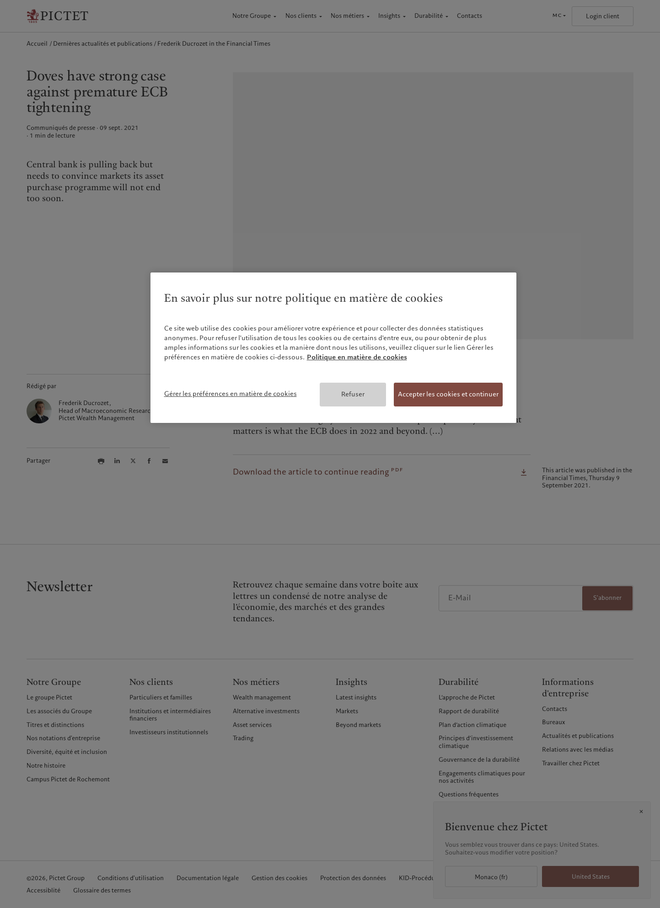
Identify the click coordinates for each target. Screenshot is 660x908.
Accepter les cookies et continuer (448, 394)
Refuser (353, 394)
